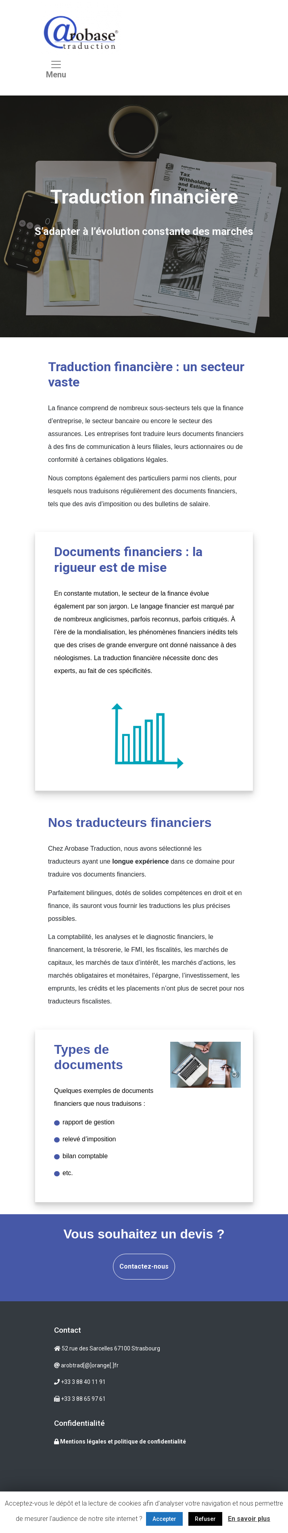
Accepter (164, 1519)
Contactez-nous (144, 1266)
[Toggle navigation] (56, 71)
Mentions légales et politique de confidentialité (120, 1441)
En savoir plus (249, 1519)
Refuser (205, 1519)
